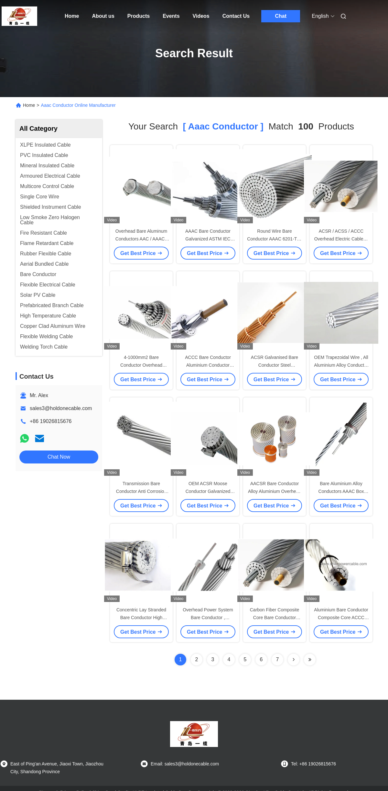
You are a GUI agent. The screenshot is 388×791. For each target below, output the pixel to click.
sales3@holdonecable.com (61, 408)
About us (103, 16)
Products (138, 16)
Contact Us (236, 16)
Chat (280, 16)
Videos (201, 16)
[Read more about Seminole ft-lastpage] (310, 659)
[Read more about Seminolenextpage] (293, 659)
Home (72, 16)
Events (171, 16)
